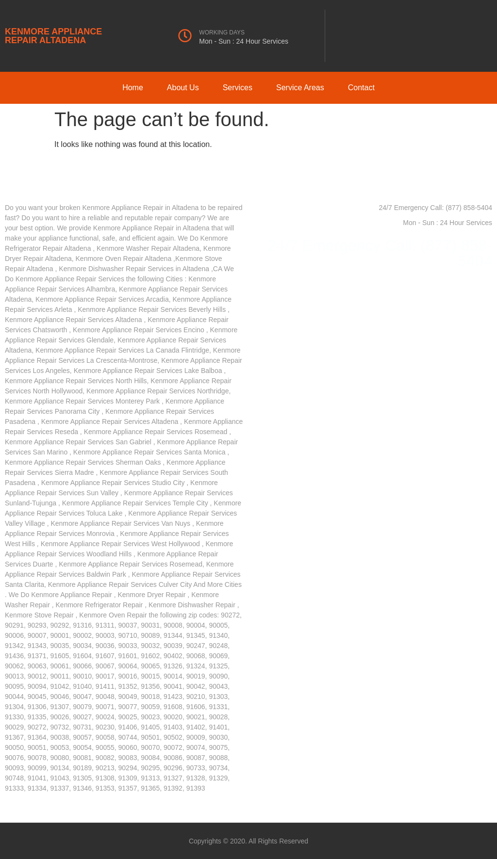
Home (132, 87)
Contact (361, 87)
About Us (183, 87)
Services (237, 87)
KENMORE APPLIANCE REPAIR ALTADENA (53, 36)
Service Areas (300, 87)
